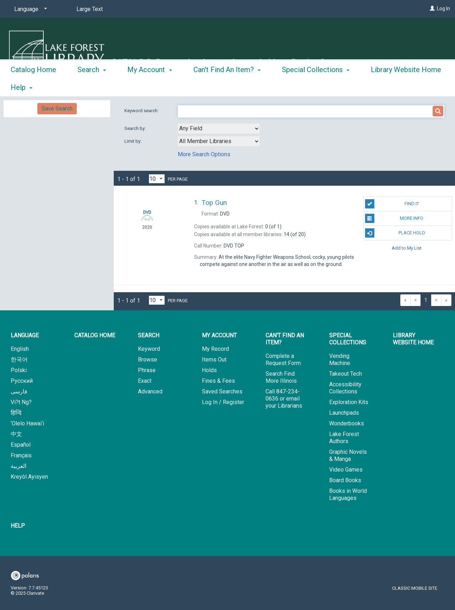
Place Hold (395, 233)
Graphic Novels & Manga (348, 455)
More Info (394, 218)
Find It (392, 203)
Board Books (345, 480)
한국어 (19, 359)
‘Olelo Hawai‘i (27, 423)
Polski (19, 370)
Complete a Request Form (283, 359)
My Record (215, 348)
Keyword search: (142, 110)
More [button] (385, 87)
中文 (16, 434)
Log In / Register (223, 402)
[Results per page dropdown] (157, 178)
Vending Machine (339, 359)
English (20, 348)
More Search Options (204, 154)
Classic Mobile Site (414, 588)
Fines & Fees (218, 380)
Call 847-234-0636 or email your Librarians (284, 398)
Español (21, 444)
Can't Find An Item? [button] (227, 86)
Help (18, 525)
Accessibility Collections (345, 388)
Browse (147, 359)
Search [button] (91, 86)
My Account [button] (149, 86)
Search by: (135, 128)
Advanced (150, 391)
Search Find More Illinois (281, 377)
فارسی (19, 391)
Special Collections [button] (315, 86)
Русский (22, 380)
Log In (443, 8)
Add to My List (407, 247)
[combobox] (218, 129)
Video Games (346, 469)
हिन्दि (16, 412)
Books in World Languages (348, 494)
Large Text (89, 9)
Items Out (214, 359)
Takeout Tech (345, 373)
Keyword (149, 348)
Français (21, 455)
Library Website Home (413, 339)
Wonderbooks (346, 423)
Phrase (147, 370)
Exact (144, 380)
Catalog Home (33, 86)
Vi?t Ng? (21, 402)
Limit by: (133, 141)
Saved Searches (222, 391)
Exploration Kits (348, 402)
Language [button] (25, 335)
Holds (209, 370)
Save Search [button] (57, 108)
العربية (18, 466)
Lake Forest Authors (344, 438)
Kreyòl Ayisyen (29, 476)
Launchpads (344, 412)
